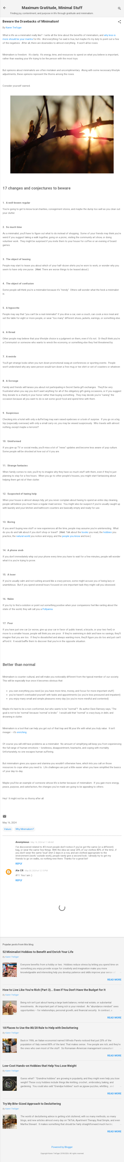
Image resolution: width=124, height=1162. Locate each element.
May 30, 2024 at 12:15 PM (36, 870)
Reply (19, 863)
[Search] (119, 9)
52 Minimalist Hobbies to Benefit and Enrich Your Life (38, 952)
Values (7, 829)
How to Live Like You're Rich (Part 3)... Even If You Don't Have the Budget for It (54, 990)
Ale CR (19, 870)
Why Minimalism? (25, 829)
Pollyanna (47, 609)
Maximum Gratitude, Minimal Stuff (52, 8)
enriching (21, 732)
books (85, 532)
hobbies (107, 532)
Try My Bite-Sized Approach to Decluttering (32, 1103)
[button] (119, 22)
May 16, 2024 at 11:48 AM (42, 842)
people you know (71, 536)
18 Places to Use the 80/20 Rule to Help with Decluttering (40, 1027)
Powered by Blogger (62, 1147)
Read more (114, 979)
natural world (23, 536)
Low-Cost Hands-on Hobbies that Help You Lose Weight (40, 1065)
